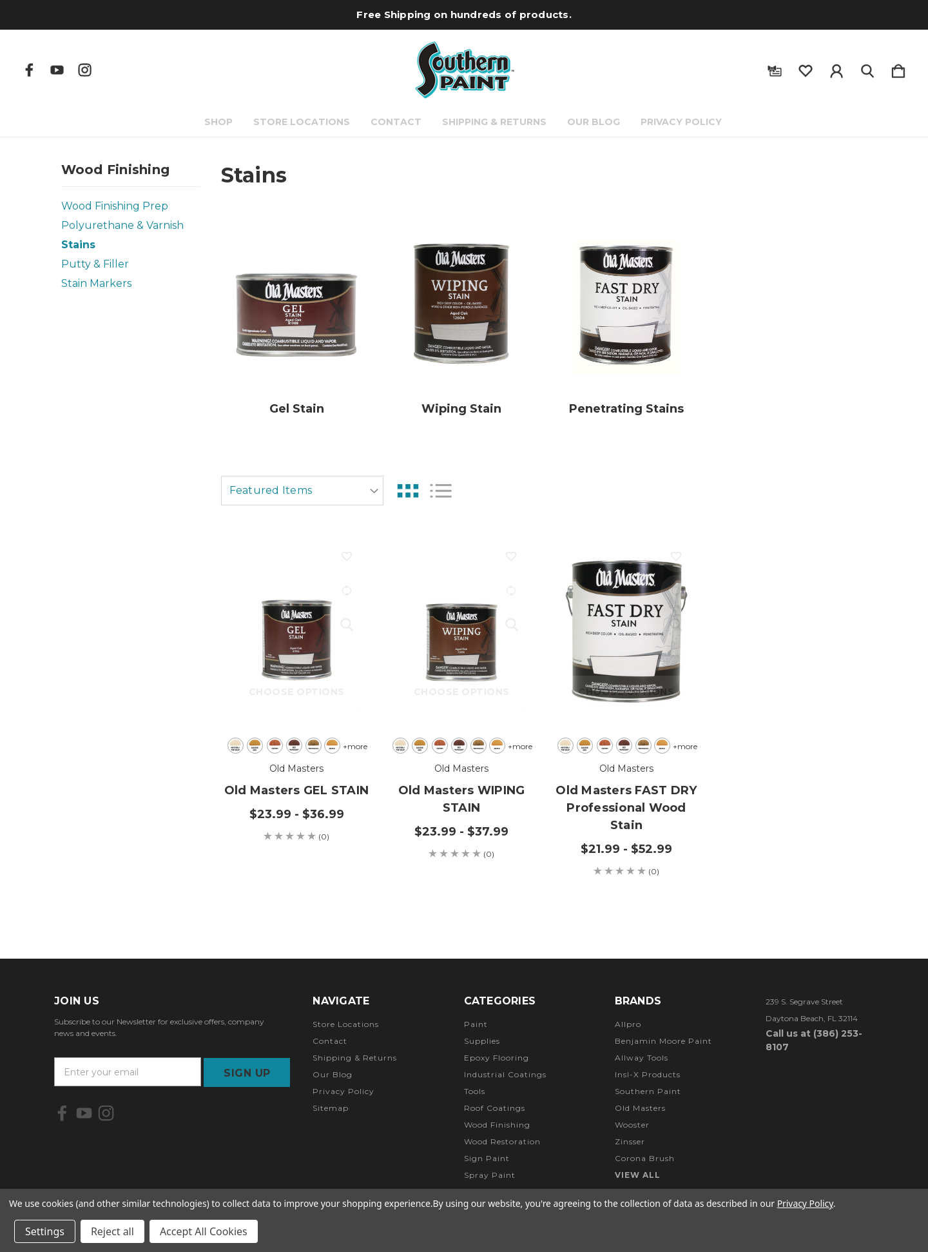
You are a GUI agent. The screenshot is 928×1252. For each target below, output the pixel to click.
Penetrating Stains (626, 409)
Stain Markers (96, 283)
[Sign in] (836, 68)
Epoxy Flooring (496, 1057)
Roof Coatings (494, 1108)
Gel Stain (296, 409)
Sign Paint (487, 1158)
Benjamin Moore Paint (663, 1041)
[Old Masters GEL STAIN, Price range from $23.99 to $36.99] (296, 631)
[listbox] (302, 490)
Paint (476, 1024)
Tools (474, 1091)
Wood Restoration (502, 1141)
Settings (44, 1231)
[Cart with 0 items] (898, 68)
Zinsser (630, 1141)
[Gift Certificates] (774, 68)
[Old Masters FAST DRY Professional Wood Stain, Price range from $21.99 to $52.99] (626, 631)
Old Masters (640, 1108)
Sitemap (331, 1108)
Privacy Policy (682, 121)
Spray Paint (490, 1175)
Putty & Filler (95, 264)
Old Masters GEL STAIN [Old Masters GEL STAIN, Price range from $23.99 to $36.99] (296, 790)
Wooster (632, 1125)
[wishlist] (805, 68)
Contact (397, 121)
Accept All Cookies (203, 1231)
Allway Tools (641, 1057)
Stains (78, 245)
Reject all (112, 1231)
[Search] (867, 68)
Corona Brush (645, 1158)
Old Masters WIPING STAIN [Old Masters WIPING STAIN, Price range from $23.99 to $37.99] (461, 799)
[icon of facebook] (29, 70)
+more (353, 746)
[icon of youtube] (57, 70)
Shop (220, 121)
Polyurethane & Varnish (122, 225)
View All (638, 1175)
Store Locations (303, 121)
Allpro (628, 1024)
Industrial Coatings (505, 1074)
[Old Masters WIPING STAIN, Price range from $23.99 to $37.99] (461, 631)
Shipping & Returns (495, 121)
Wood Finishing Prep (114, 206)
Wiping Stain (461, 409)
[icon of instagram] (85, 70)
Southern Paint (648, 1091)
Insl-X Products (648, 1074)
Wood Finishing (497, 1125)
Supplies (482, 1041)
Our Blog (594, 121)
